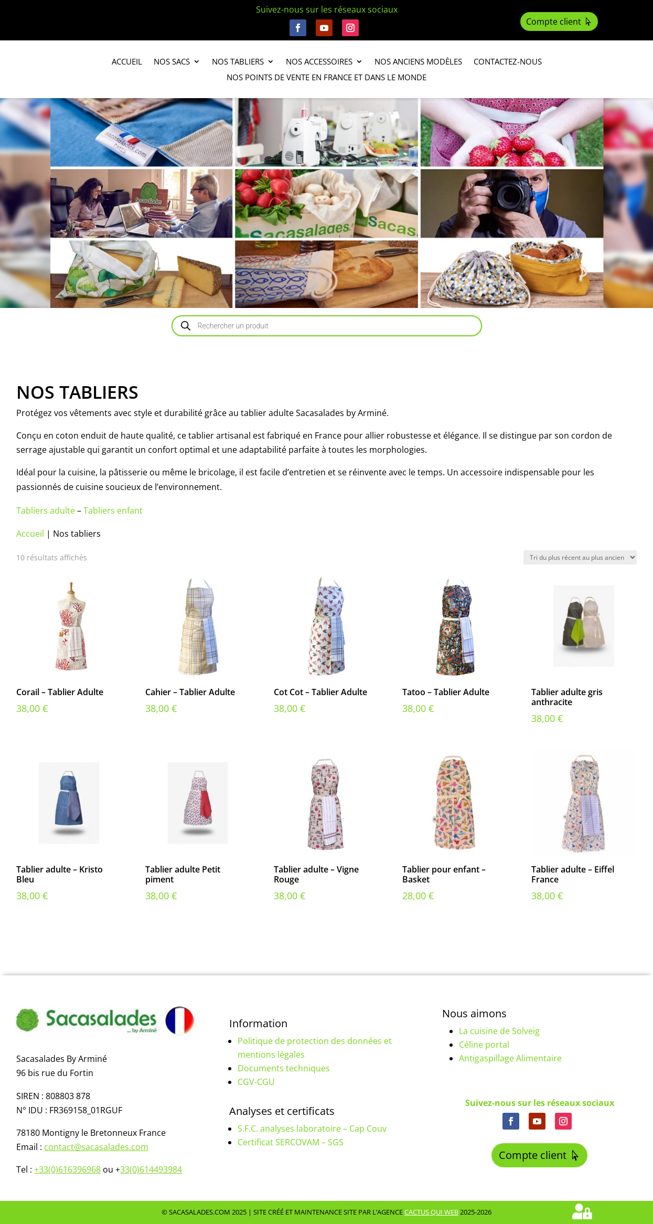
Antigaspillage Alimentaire (510, 1058)
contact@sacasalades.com (96, 1147)
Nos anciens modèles (418, 62)
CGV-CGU (256, 1082)
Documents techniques (284, 1068)
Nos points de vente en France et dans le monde (326, 77)
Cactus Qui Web (431, 1212)
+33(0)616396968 (67, 1169)
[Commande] (580, 557)
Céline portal (484, 1044)
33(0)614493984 (151, 1169)
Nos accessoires (319, 62)
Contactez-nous (508, 62)
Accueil (127, 62)
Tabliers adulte (45, 510)
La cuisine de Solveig (499, 1031)
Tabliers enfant (113, 510)
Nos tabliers (238, 62)
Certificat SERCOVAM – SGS (291, 1142)
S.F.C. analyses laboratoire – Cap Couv (312, 1128)
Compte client (553, 21)
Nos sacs (172, 62)
